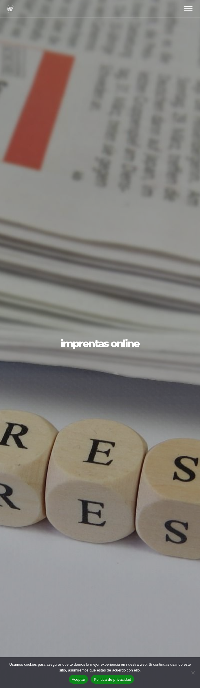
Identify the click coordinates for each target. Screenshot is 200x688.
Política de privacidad (112, 679)
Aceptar (78, 679)
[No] (193, 673)
